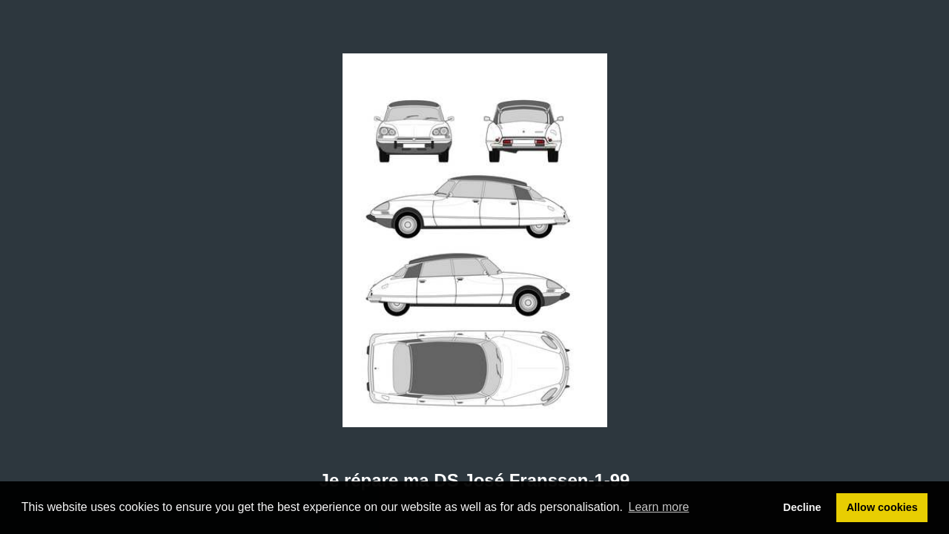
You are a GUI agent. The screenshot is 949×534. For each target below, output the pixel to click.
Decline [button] (802, 507)
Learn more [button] (659, 507)
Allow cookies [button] (882, 507)
